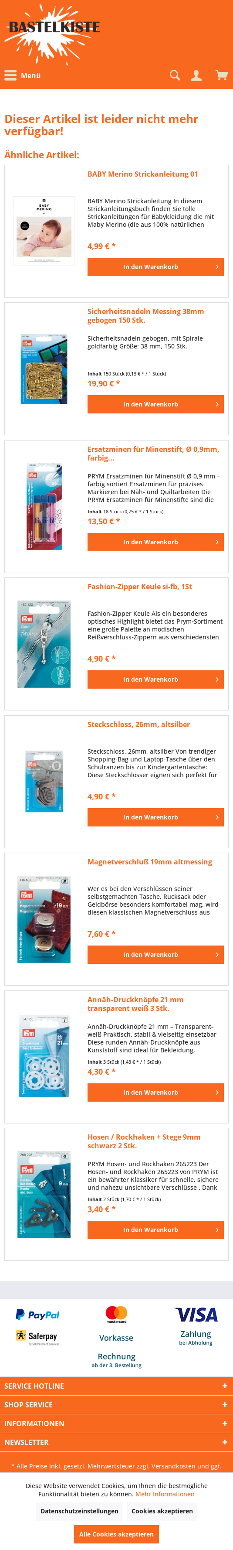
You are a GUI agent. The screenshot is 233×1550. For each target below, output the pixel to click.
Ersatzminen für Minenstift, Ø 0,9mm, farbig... (153, 453)
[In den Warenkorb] (156, 267)
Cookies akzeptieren (162, 1511)
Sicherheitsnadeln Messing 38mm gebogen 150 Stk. (146, 315)
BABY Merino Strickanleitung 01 (143, 174)
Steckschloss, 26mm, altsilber (139, 724)
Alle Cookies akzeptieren (116, 1534)
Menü (22, 75)
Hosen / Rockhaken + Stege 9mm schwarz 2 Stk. (144, 1141)
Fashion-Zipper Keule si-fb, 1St (140, 586)
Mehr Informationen (165, 1494)
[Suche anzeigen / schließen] (174, 75)
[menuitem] (24, 75)
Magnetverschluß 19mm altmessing (150, 862)
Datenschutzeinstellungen (79, 1511)
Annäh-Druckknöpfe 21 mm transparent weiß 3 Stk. (136, 1004)
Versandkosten (174, 1466)
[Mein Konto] (196, 75)
